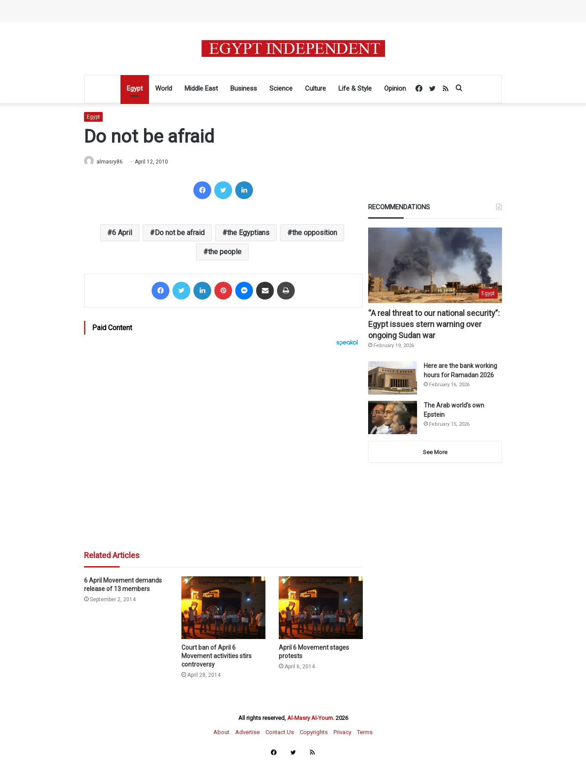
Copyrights (314, 732)
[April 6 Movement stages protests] (321, 608)
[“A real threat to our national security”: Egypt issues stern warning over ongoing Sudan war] (435, 266)
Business (243, 88)
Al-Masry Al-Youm (310, 718)
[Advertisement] (223, 444)
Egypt (135, 88)
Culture (315, 88)
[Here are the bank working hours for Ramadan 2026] (392, 378)
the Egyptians (248, 233)
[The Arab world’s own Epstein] (392, 418)
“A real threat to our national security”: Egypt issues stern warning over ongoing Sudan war (434, 324)
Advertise (247, 732)
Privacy (342, 732)
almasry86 (113, 162)
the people (224, 252)
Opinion (395, 88)
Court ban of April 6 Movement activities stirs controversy (216, 656)
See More (435, 452)
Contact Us (279, 732)
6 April (122, 233)
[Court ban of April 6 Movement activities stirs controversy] (223, 608)
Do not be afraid (180, 233)
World (163, 88)
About (221, 732)
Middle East (201, 88)
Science (281, 88)
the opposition (314, 233)
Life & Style (355, 88)
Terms (365, 732)
